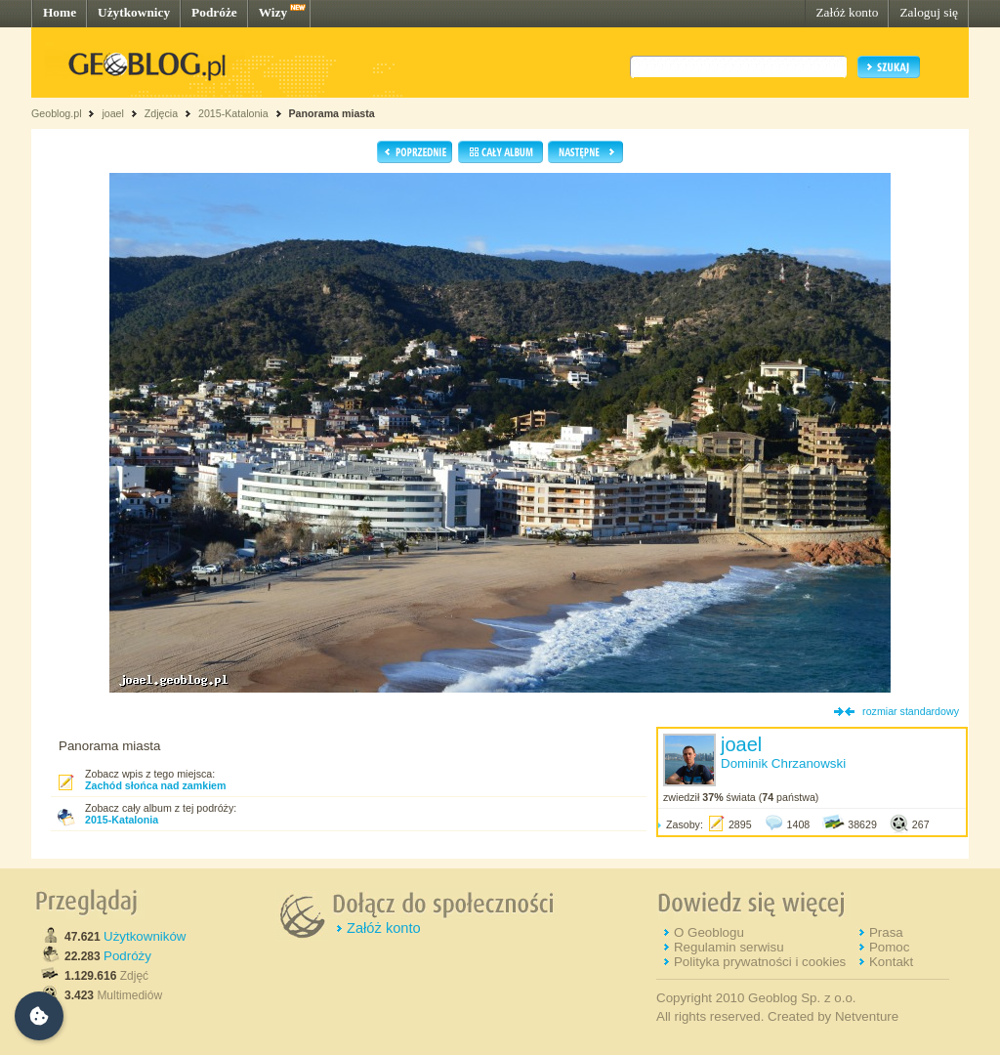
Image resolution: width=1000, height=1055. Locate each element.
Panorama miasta (332, 113)
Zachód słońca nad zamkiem (156, 785)
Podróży (127, 956)
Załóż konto (846, 12)
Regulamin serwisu (729, 947)
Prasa (886, 932)
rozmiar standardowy (910, 711)
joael (113, 113)
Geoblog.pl (56, 113)
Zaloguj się (928, 12)
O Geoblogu (709, 932)
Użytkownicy (134, 12)
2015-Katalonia (233, 113)
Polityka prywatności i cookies (760, 961)
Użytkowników (145, 936)
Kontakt (891, 961)
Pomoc (889, 947)
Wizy (273, 12)
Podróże (214, 12)
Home (59, 12)
